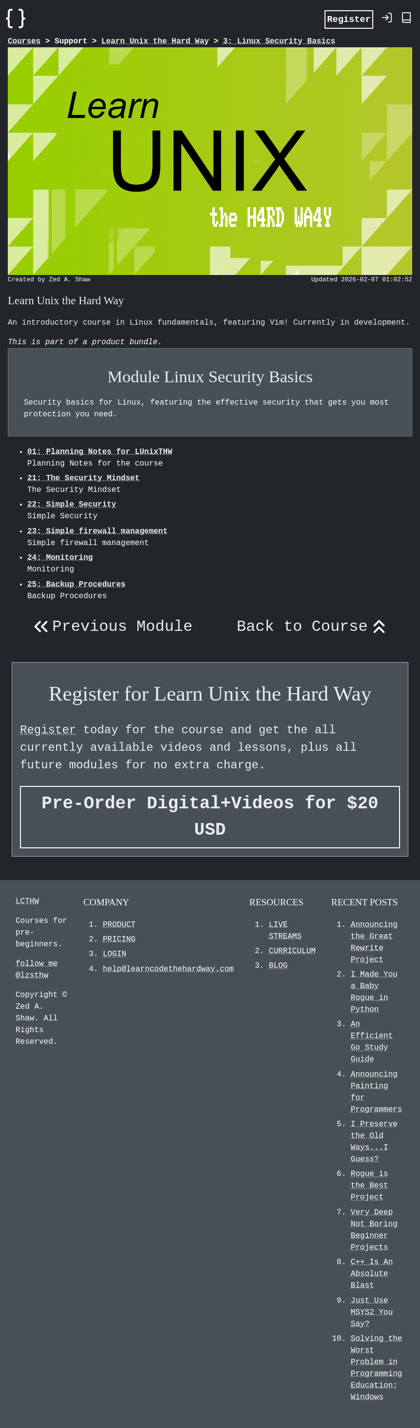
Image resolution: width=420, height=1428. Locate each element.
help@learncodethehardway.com (168, 969)
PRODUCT (119, 924)
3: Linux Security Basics (279, 41)
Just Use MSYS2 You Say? (372, 1312)
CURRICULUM (292, 951)
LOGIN (114, 954)
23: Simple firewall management (97, 531)
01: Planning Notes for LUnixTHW (99, 452)
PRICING (119, 939)
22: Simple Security (71, 504)
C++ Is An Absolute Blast (372, 1274)
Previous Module (111, 627)
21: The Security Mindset (83, 478)
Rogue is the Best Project (369, 1186)
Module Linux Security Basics (209, 376)
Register (349, 19)
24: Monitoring (60, 557)
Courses (24, 41)
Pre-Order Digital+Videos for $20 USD (209, 817)
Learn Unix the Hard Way (155, 41)
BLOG (278, 965)
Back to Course (313, 627)
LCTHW (27, 901)
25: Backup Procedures (76, 584)
